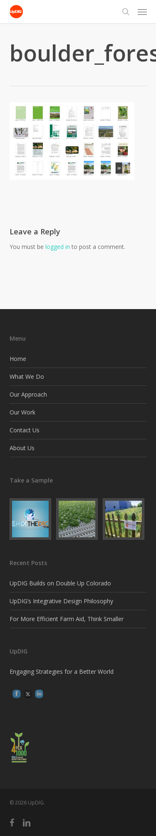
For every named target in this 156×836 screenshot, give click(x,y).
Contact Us (25, 430)
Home (18, 359)
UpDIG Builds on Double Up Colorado (60, 583)
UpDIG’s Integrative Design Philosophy (61, 601)
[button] (142, 11)
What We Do (27, 376)
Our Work (22, 412)
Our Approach (28, 394)
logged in (57, 247)
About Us (22, 448)
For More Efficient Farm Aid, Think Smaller (67, 619)
